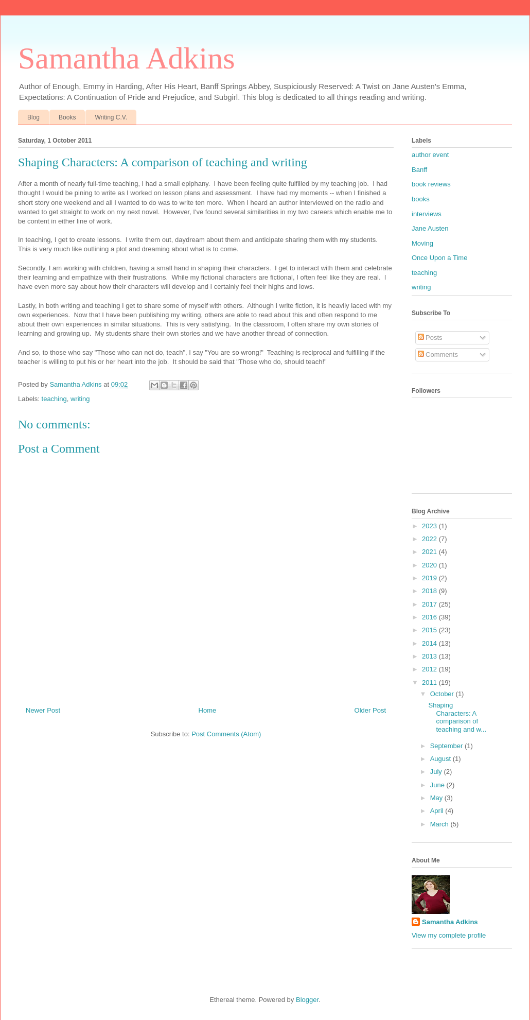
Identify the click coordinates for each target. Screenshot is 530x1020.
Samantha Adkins (126, 58)
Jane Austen (430, 228)
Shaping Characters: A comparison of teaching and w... (457, 717)
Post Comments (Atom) (226, 734)
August (441, 759)
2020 (430, 565)
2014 (430, 643)
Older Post (370, 710)
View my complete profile (449, 935)
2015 (430, 630)
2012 (430, 669)
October (443, 694)
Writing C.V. (111, 117)
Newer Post (43, 710)
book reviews (431, 184)
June (438, 785)
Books (67, 117)
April (438, 811)
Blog (33, 117)
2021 (430, 552)
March (440, 824)
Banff (419, 170)
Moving (422, 243)
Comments (438, 354)
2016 (430, 617)
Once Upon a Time (439, 258)
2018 (430, 591)
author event (430, 155)
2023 (430, 526)
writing (80, 399)
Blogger (307, 1000)
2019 (430, 578)
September (447, 746)
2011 (430, 682)
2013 (430, 656)
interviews (426, 214)
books (421, 199)
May (437, 798)
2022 (430, 539)
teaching (54, 399)
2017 (430, 604)
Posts (430, 337)
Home (208, 710)
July (437, 771)
